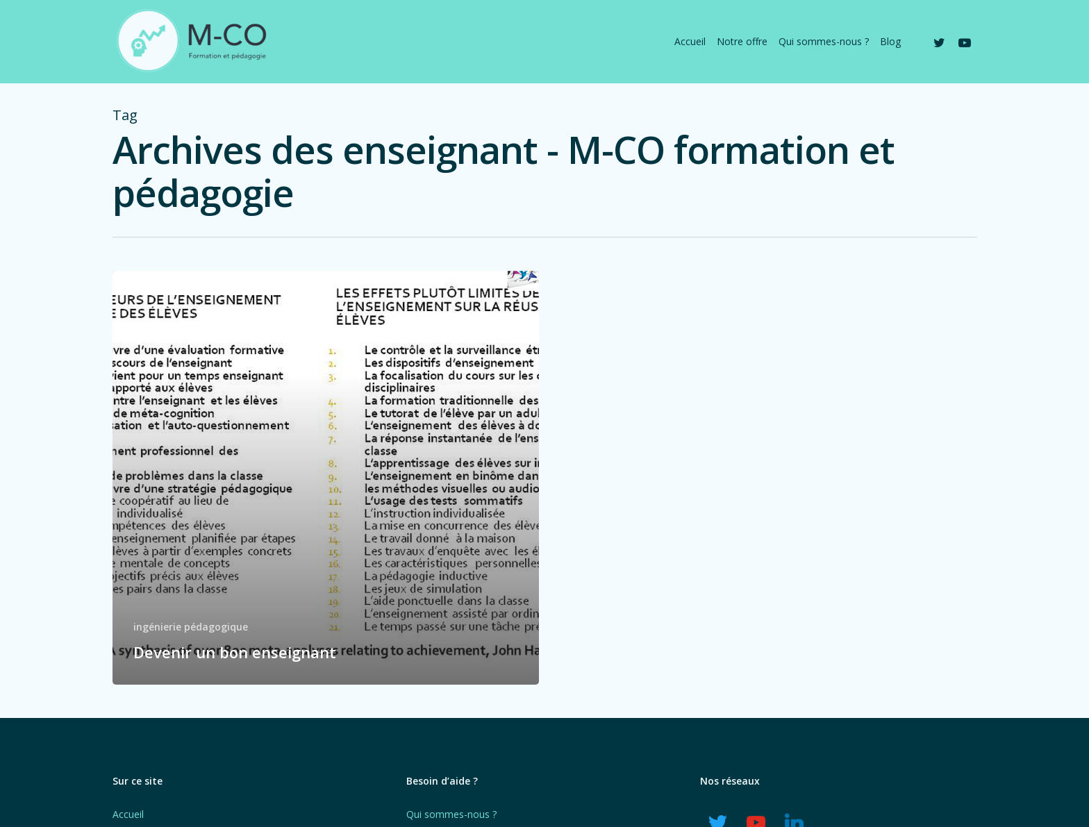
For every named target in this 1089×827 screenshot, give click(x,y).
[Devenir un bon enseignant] (326, 478)
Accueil (128, 814)
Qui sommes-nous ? (451, 814)
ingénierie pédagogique (190, 626)
